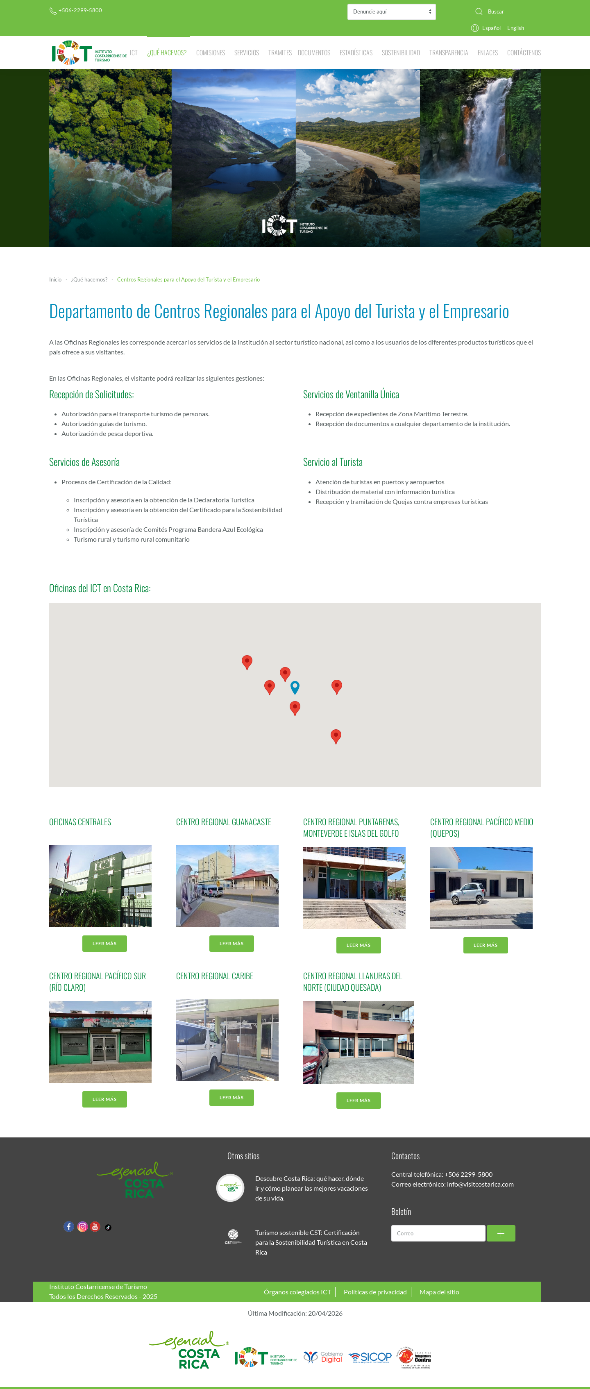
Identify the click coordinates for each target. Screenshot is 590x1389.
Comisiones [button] (210, 52)
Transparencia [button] (448, 52)
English (515, 28)
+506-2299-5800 (75, 10)
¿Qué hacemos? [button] (167, 52)
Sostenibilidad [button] (401, 52)
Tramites (280, 52)
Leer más (105, 943)
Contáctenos (524, 52)
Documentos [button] (314, 52)
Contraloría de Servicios (391, 12)
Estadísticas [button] (356, 52)
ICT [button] (134, 52)
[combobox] (505, 11)
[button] (285, 674)
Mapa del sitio (439, 1292)
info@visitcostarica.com (480, 1184)
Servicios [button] (246, 52)
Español (491, 28)
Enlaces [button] (488, 52)
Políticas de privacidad (375, 1292)
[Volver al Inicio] (89, 52)
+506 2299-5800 (468, 1174)
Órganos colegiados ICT (297, 1292)
